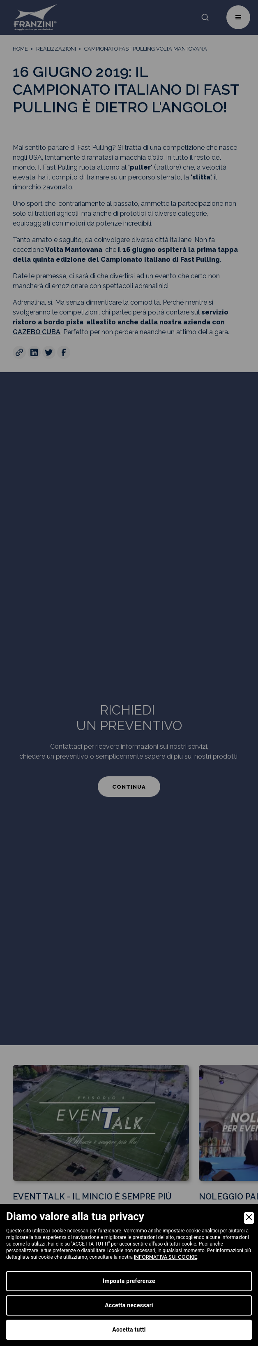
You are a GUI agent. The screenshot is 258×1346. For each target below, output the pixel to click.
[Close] (249, 1218)
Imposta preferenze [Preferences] (129, 1281)
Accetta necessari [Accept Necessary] (129, 1305)
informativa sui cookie (165, 1257)
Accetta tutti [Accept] (128, 1329)
